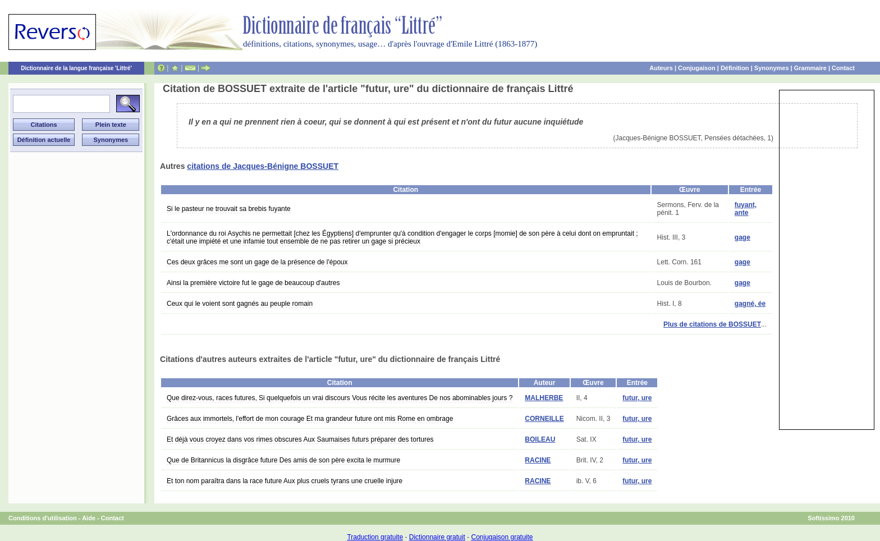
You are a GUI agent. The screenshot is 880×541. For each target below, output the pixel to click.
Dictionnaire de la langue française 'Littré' (76, 68)
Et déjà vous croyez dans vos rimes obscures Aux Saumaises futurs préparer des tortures (300, 439)
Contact (843, 68)
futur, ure (637, 398)
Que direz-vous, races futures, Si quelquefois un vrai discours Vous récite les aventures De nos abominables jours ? (339, 398)
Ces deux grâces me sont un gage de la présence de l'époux (257, 262)
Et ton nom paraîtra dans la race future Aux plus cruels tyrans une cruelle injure (284, 481)
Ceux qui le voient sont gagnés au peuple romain (240, 304)
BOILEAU (540, 439)
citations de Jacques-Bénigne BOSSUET (262, 166)
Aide (88, 518)
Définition (735, 68)
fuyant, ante (746, 209)
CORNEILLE (544, 419)
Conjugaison (697, 68)
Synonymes (771, 68)
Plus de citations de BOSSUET (712, 324)
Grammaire (810, 68)
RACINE (538, 460)
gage (742, 237)
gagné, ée (750, 304)
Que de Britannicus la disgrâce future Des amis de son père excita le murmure (283, 460)
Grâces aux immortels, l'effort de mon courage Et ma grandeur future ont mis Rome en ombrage (310, 419)
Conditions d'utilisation (42, 518)
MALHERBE (544, 398)
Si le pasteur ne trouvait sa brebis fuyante (229, 209)
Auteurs (661, 68)
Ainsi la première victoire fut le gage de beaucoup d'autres (253, 283)
